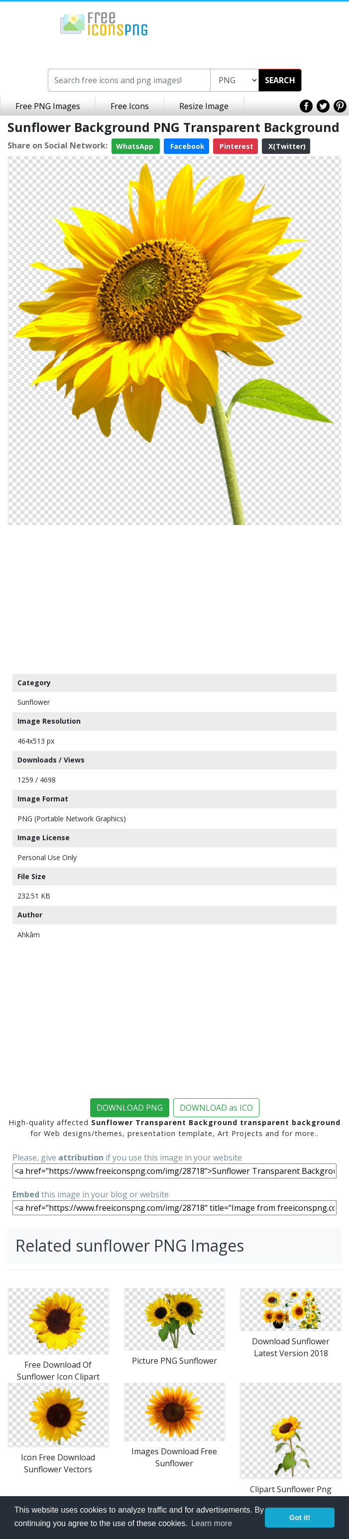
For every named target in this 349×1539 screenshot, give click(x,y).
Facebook (186, 146)
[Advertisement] (174, 599)
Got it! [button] (299, 1518)
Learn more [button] (211, 1523)
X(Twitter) (286, 146)
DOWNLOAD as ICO (216, 1107)
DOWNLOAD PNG (130, 1107)
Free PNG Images (47, 106)
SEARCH (280, 80)
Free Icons (130, 106)
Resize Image (204, 106)
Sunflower (33, 702)
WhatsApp (135, 146)
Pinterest (235, 146)
